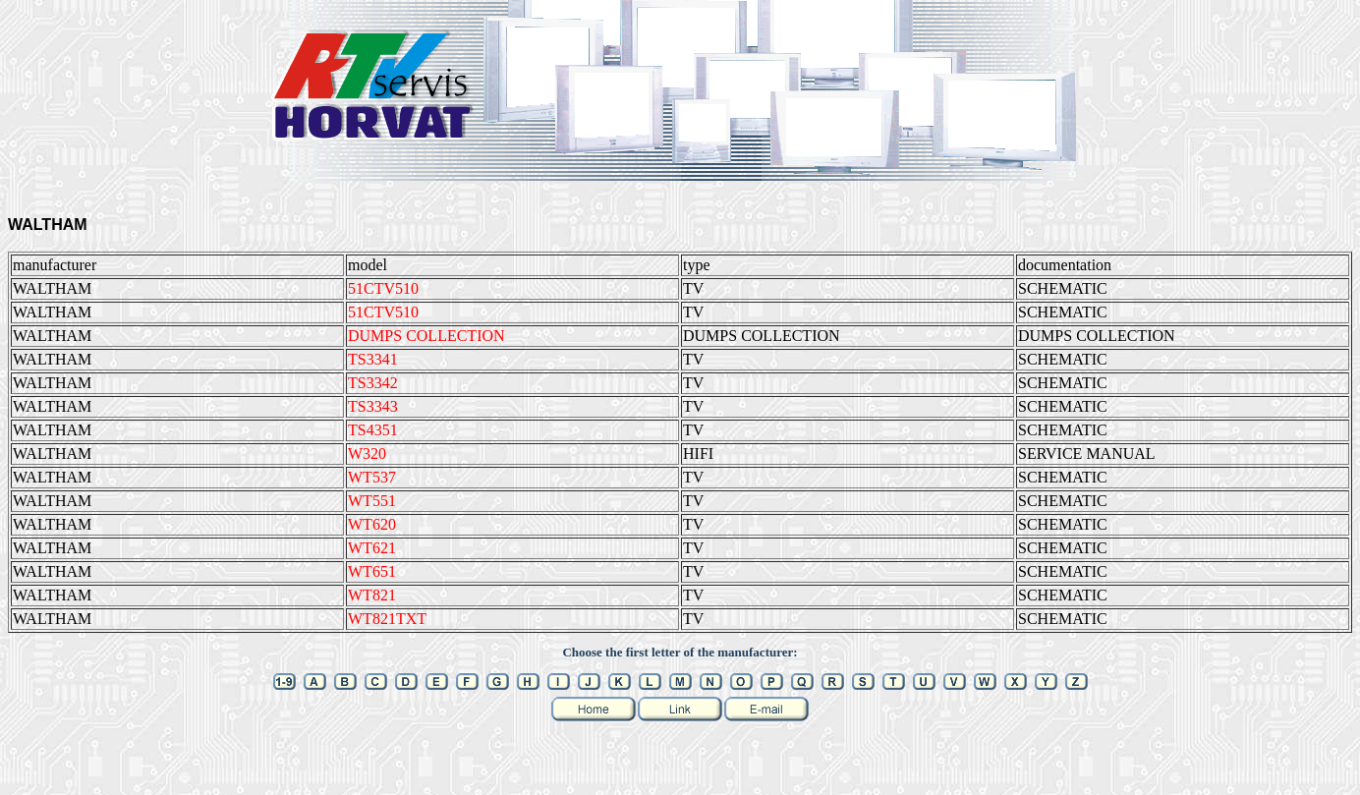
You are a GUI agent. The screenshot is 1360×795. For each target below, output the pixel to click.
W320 (367, 453)
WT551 (372, 500)
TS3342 (373, 382)
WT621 (372, 547)
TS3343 (373, 406)
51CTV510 (383, 288)
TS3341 (373, 359)
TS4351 (373, 430)
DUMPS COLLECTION (426, 335)
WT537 (372, 477)
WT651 (372, 571)
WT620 (372, 524)
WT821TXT (387, 618)
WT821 (372, 595)
